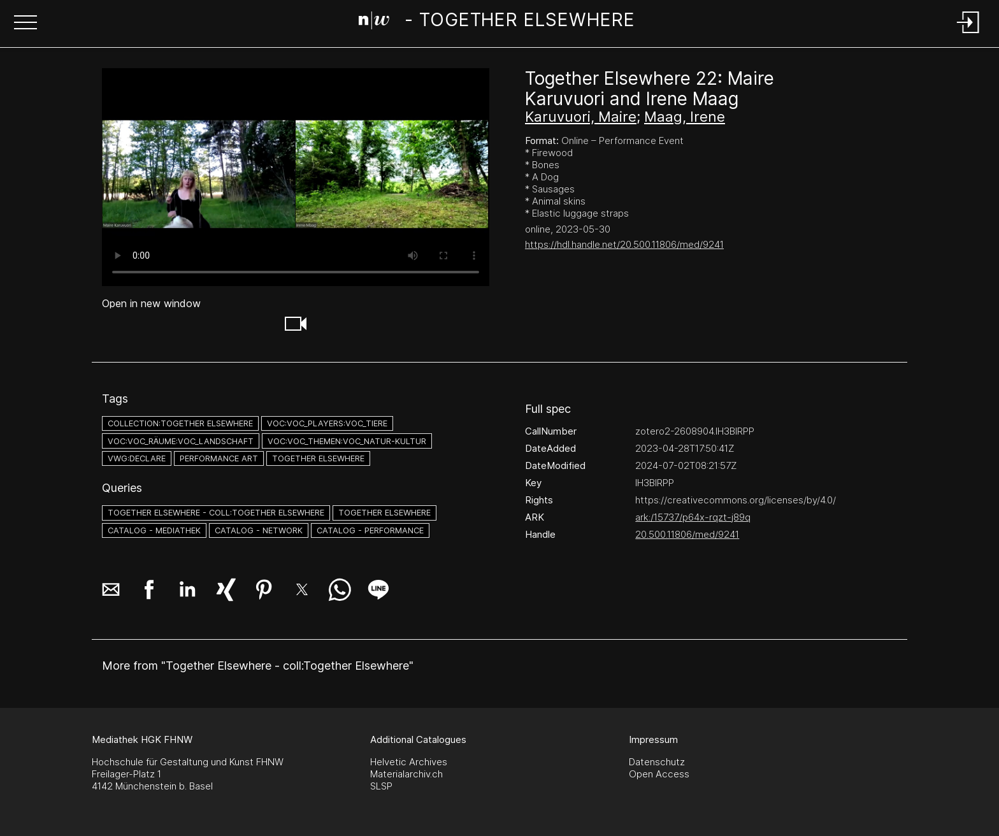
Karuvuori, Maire (580, 116)
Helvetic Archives (408, 762)
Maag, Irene (684, 116)
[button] (25, 23)
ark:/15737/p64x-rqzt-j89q (693, 517)
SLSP (381, 786)
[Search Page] (497, 22)
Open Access (659, 774)
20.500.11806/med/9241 (687, 534)
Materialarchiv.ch (406, 774)
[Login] (968, 34)
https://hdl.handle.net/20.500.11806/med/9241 (624, 244)
